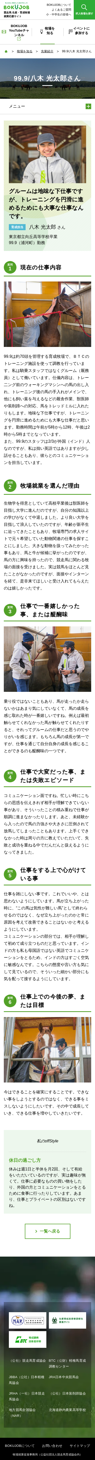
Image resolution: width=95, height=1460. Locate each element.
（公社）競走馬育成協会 (27, 1360)
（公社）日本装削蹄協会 (67, 1393)
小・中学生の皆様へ (58, 14)
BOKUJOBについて (59, 4)
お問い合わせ (52, 1446)
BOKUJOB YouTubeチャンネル (19, 32)
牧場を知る (50, 31)
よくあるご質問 (61, 9)
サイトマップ (80, 1446)
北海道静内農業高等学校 (67, 1410)
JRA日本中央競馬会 (64, 1377)
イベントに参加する (81, 31)
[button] (84, 9)
